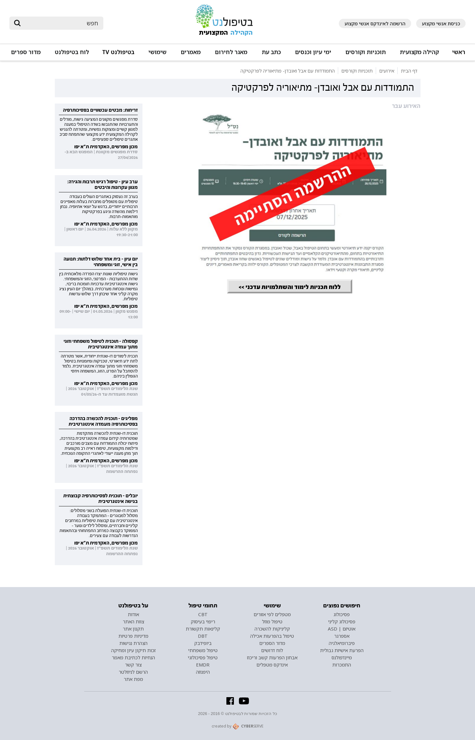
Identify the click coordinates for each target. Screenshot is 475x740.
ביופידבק (203, 643)
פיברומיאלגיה (342, 643)
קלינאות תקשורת (203, 628)
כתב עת (271, 52)
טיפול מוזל (272, 621)
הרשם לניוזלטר (133, 672)
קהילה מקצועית (419, 52)
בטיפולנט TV (118, 52)
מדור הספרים (272, 643)
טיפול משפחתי (203, 650)
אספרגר (341, 636)
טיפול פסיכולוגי (203, 657)
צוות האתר (133, 621)
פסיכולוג (341, 614)
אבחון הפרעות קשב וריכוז (272, 657)
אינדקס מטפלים (272, 664)
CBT (203, 614)
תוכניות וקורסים (365, 52)
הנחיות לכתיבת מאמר (133, 657)
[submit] (17, 23)
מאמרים (191, 52)
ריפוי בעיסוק (203, 621)
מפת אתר (133, 679)
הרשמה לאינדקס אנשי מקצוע (374, 23)
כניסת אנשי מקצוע (441, 23)
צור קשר (133, 664)
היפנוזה (203, 672)
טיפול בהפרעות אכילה (272, 636)
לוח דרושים (272, 650)
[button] (419, 55)
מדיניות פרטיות (133, 636)
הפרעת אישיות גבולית (342, 650)
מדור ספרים (26, 52)
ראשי (458, 52)
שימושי (157, 52)
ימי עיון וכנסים (313, 52)
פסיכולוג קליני (341, 621)
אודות (133, 614)
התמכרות (341, 664)
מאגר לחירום (231, 52)
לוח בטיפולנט (72, 52)
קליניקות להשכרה (272, 628)
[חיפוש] (60, 23)
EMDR (202, 664)
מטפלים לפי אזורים (272, 614)
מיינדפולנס (342, 657)
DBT (203, 636)
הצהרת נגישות (133, 643)
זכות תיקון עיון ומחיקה (133, 650)
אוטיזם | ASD (341, 628)
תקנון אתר (133, 628)
